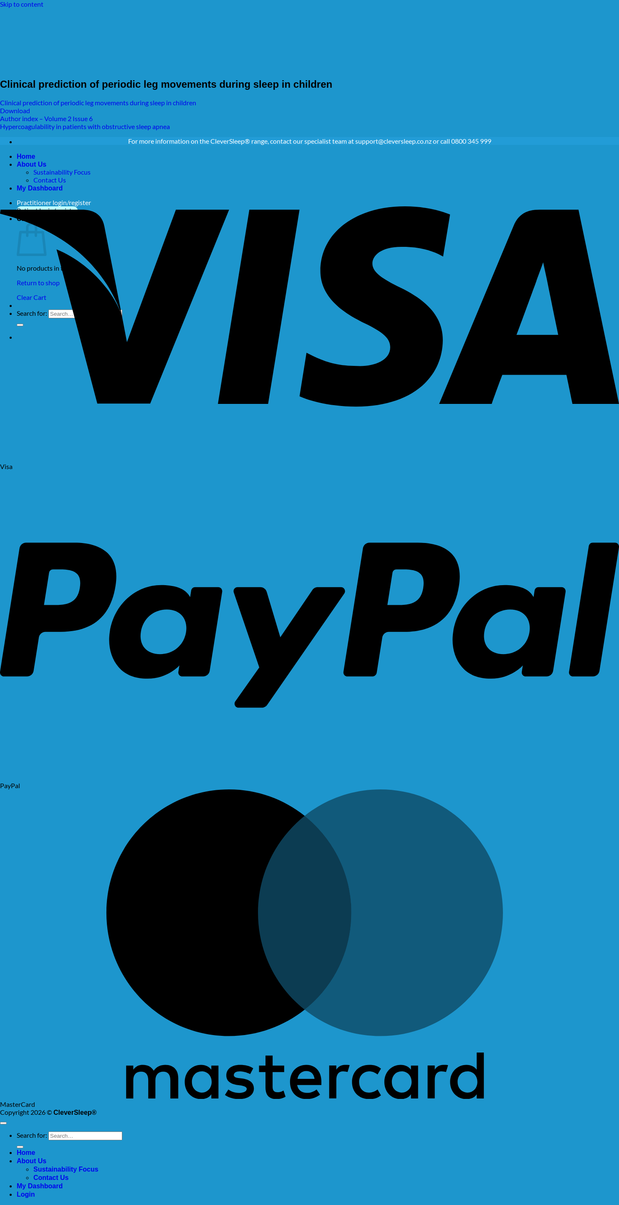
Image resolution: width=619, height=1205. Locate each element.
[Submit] (20, 1147)
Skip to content (21, 4)
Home (26, 1152)
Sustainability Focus (66, 1169)
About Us (31, 1160)
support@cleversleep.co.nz (393, 141)
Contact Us (50, 1177)
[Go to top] (3, 1123)
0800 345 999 (471, 141)
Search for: (32, 1135)
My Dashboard (40, 1186)
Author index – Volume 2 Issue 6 (46, 118)
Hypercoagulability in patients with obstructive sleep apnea (85, 126)
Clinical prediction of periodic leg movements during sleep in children (98, 103)
